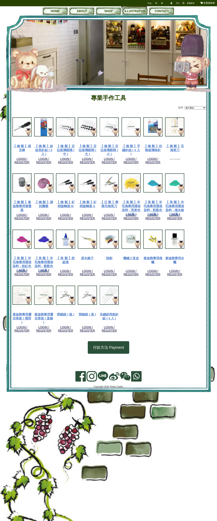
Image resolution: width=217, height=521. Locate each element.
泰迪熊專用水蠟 (140, 378)
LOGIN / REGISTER (29, 159)
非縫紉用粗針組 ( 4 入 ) (140, 436)
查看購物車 (207, 3)
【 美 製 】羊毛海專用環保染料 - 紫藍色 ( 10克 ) (103, 324)
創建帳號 (190, 3)
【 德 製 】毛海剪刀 (103, 205)
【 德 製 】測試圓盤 (177, 205)
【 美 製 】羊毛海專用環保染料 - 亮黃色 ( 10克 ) (140, 266)
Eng (149, 3)
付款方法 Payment (108, 470)
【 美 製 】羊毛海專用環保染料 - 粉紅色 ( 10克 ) (66, 324)
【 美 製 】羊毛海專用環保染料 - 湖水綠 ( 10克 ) (29, 324)
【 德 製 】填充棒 (29, 147)
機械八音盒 (66, 378)
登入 (178, 3)
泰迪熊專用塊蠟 (103, 378)
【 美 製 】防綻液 (140, 320)
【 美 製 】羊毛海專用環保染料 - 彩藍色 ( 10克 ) (176, 266)
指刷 (29, 378)
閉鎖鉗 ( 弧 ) (66, 436)
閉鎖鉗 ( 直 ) (103, 436)
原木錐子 (177, 320)
